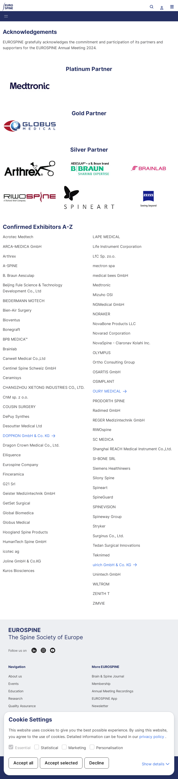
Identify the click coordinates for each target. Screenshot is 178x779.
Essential (23, 747)
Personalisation (109, 747)
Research (15, 698)
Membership (101, 684)
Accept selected (61, 762)
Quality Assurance (22, 706)
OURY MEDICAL (107, 391)
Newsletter (100, 706)
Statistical (49, 747)
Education (15, 691)
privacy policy (152, 736)
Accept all (23, 762)
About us (15, 676)
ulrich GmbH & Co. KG (112, 565)
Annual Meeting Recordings (112, 691)
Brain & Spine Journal (108, 676)
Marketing (77, 747)
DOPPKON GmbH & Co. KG (26, 436)
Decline (96, 762)
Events (13, 684)
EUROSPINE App (104, 698)
